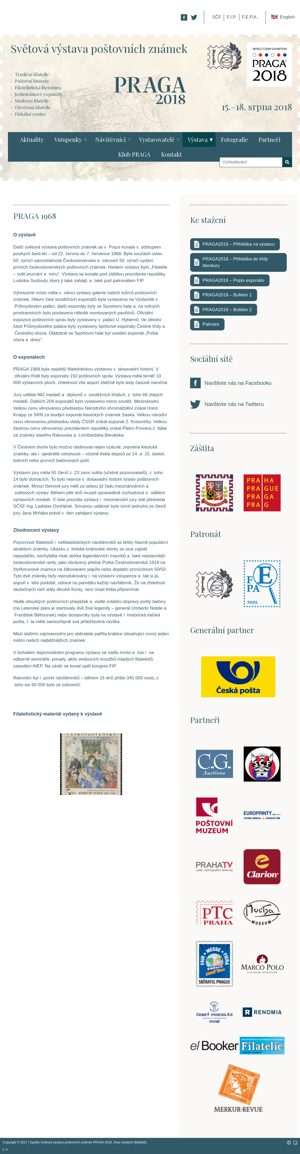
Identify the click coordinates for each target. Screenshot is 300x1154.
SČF (216, 17)
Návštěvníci (110, 139)
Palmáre (211, 324)
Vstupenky (68, 139)
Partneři (269, 139)
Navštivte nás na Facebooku (238, 383)
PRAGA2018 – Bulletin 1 (227, 294)
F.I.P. (231, 17)
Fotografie (234, 139)
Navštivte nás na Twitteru (234, 404)
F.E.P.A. (250, 17)
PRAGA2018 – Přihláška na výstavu (239, 244)
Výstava (198, 139)
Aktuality (32, 139)
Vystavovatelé (156, 139)
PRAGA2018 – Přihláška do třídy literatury (235, 262)
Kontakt (171, 154)
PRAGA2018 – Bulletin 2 (227, 309)
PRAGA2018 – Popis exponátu (233, 280)
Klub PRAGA (134, 154)
